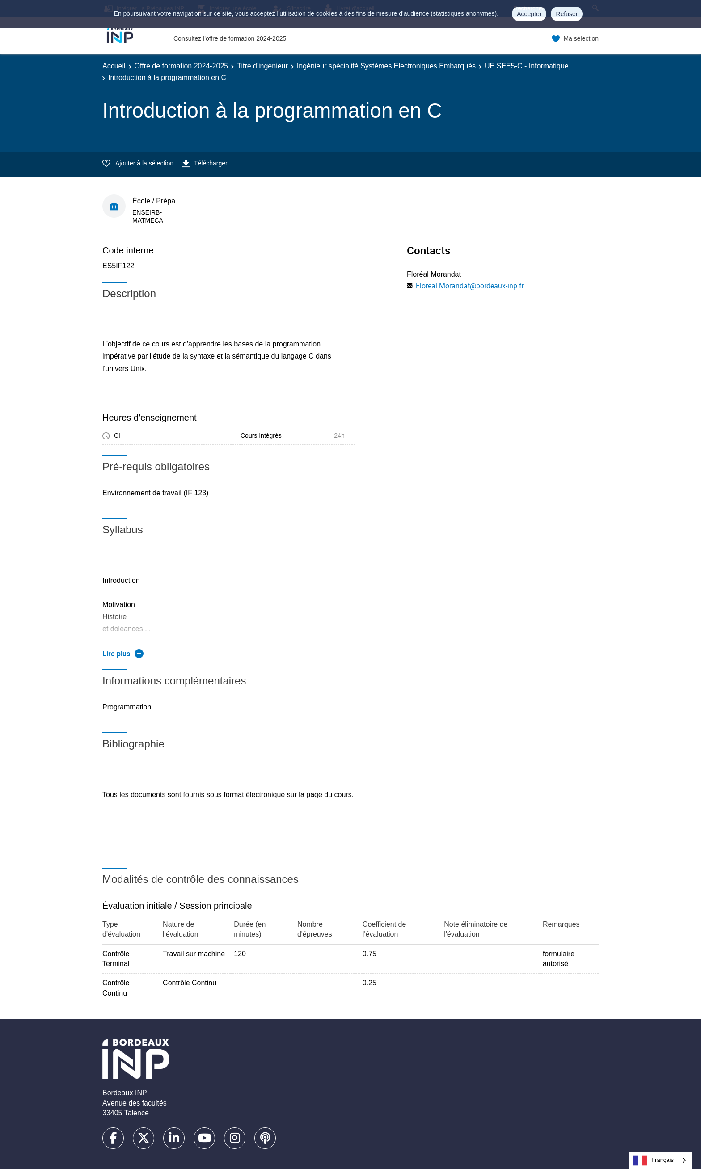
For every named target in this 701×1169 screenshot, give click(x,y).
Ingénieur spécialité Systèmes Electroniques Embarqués (386, 66)
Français (653, 1160)
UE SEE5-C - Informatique (527, 66)
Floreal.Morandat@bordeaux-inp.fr (470, 286)
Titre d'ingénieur (262, 66)
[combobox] (660, 1160)
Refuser (567, 13)
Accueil (114, 66)
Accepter (529, 13)
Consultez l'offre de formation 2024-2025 (229, 38)
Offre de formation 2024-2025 (181, 66)
